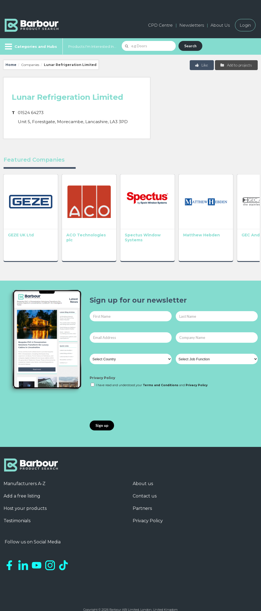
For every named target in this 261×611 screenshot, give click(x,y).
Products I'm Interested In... (92, 46)
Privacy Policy (102, 371)
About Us (220, 25)
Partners (142, 501)
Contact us (145, 489)
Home (10, 65)
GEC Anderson (229, 228)
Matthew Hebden (181, 228)
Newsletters (191, 25)
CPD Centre (160, 25)
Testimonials (17, 513)
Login (245, 25)
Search (190, 45)
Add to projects (236, 65)
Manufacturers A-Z (25, 476)
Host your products (25, 501)
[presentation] (131, 397)
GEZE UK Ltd (21, 228)
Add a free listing (22, 489)
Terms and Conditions (160, 378)
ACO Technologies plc (77, 231)
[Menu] (30, 46)
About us (143, 476)
